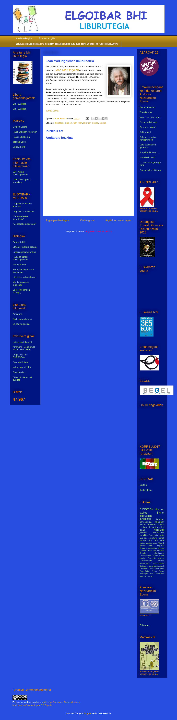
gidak (142, 530)
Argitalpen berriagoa (57, 220)
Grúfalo (143, 485)
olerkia (102, 123)
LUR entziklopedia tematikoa (22, 180)
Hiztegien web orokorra (24, 277)
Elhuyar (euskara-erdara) (25, 247)
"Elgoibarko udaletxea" (24, 211)
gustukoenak (154, 566)
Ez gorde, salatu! (148, 127)
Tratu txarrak (146, 112)
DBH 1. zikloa (19, 104)
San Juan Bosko (146, 576)
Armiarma (17, 314)
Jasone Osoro (20, 142)
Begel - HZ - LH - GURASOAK (21, 356)
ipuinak (143, 550)
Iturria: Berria (52, 110)
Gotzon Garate (20, 127)
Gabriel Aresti (158, 555)
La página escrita (21, 324)
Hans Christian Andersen (25, 132)
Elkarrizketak (145, 555)
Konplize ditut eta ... (149, 152)
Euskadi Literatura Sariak (152, 538)
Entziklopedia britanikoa (24, 252)
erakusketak (151, 548)
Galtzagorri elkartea (22, 319)
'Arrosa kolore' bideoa (150, 170)
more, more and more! (150, 117)
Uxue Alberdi (19, 147)
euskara (143, 527)
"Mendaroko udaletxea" (24, 224)
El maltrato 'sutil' (148, 157)
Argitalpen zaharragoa (118, 220)
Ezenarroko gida (47, 38)
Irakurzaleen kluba (22, 367)
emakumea (158, 532)
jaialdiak (144, 532)
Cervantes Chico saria (149, 568)
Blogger (87, 713)
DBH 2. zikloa (19, 109)
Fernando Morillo (157, 563)
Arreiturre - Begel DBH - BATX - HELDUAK (24, 348)
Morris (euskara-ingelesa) (21, 283)
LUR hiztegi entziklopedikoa (20, 173)
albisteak (59, 123)
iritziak (161, 566)
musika (149, 543)
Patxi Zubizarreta (157, 574)
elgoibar (160, 545)
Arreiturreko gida (24, 38)
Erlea (162, 568)
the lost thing (146, 490)
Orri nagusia (87, 220)
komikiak (144, 535)
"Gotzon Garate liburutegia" (20, 217)
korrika (143, 558)
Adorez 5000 (19, 242)
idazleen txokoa (156, 524)
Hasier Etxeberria (21, 137)
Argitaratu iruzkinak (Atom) (98, 231)
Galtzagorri (144, 566)
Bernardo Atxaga (156, 558)
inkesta (161, 548)
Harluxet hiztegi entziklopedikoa (20, 258)
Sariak (160, 512)
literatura (160, 519)
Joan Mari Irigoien (67, 70)
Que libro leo (19, 372)
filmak (142, 548)
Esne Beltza (145, 571)
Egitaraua (144, 625)
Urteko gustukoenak (22, 342)
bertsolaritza (146, 522)
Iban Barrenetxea (156, 550)
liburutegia (146, 515)
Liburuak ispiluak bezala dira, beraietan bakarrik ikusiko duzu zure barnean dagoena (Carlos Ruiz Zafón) (67, 44)
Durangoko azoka (156, 535)
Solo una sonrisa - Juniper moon (148, 138)
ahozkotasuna (146, 545)
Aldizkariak (159, 530)
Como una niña (147, 107)
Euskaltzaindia (146, 561)
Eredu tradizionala (148, 122)
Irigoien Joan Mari (73, 123)
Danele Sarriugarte (152, 553)
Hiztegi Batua (19, 264)
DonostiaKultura (21, 362)
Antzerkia (159, 527)
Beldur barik (145, 132)
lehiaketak (145, 518)
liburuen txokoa (90, 123)
